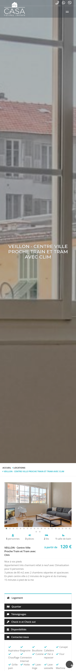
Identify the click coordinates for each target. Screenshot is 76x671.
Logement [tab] (15, 597)
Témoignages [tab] (16, 614)
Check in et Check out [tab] (21, 621)
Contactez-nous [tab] (18, 637)
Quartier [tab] (14, 606)
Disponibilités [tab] (16, 629)
